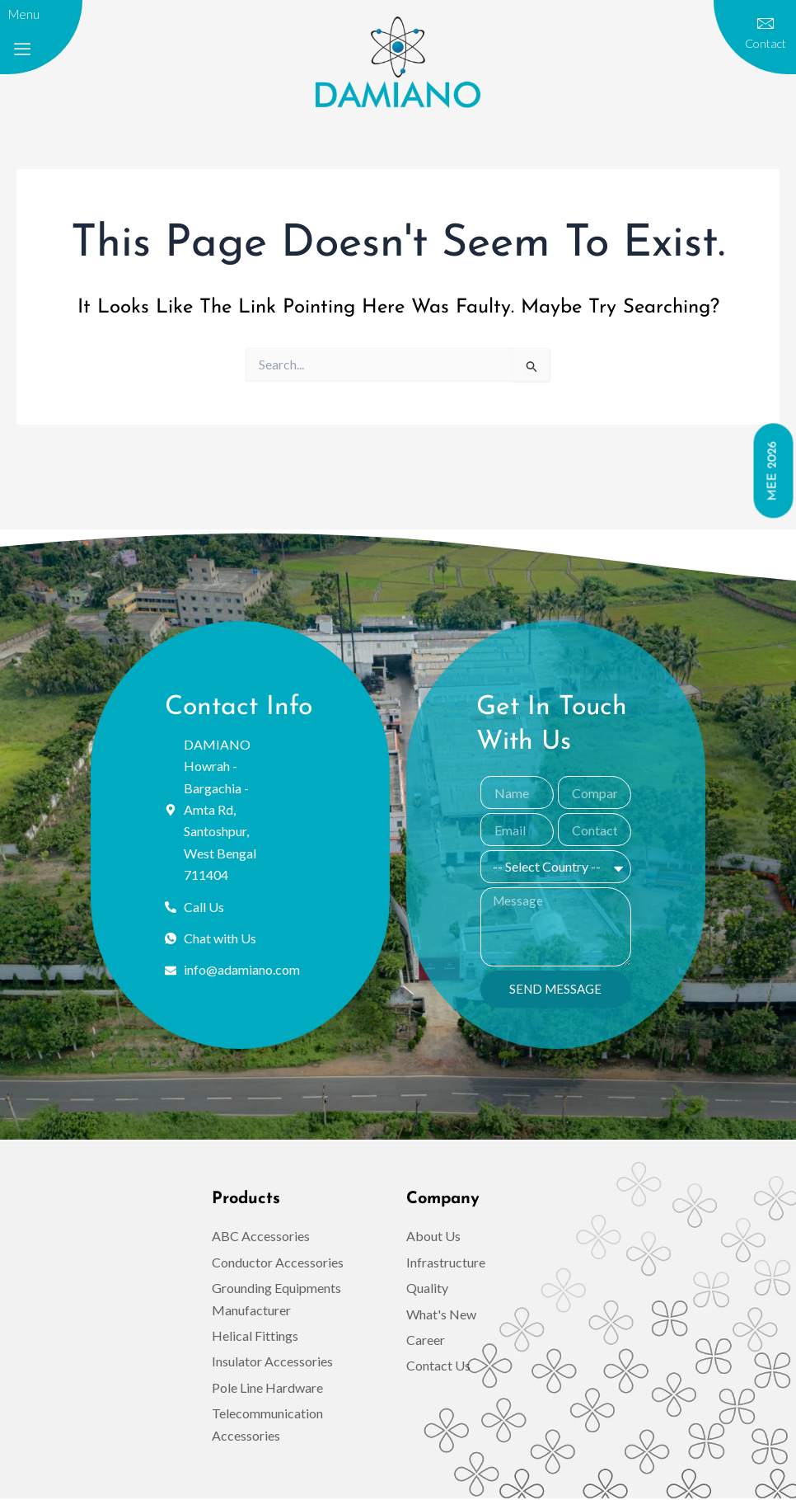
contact (765, 42)
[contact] (765, 24)
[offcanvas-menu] (22, 49)
